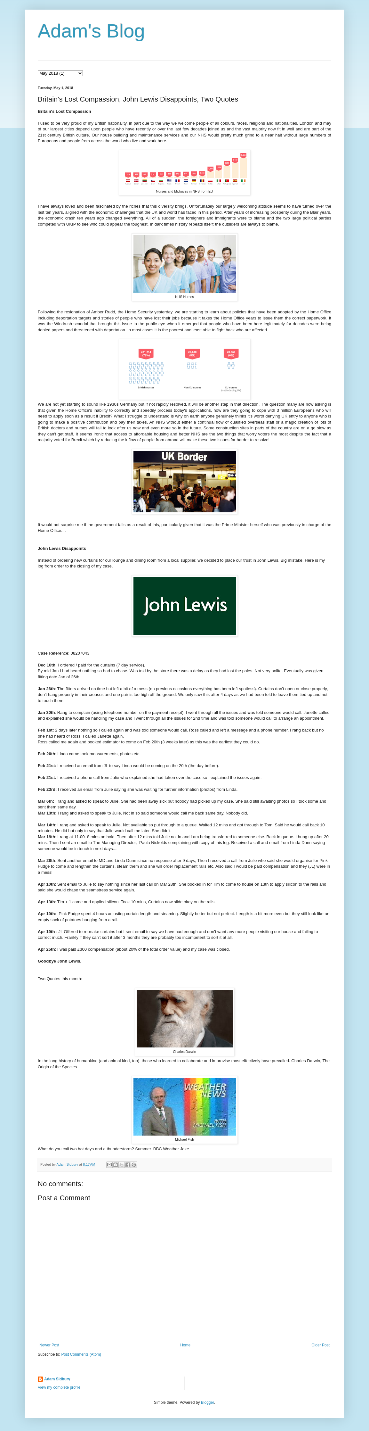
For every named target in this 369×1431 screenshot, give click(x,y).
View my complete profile (59, 1387)
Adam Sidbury (57, 1379)
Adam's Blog (91, 31)
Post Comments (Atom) (81, 1354)
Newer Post (49, 1345)
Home (185, 1345)
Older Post (320, 1345)
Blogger (207, 1402)
